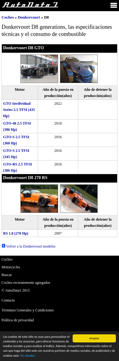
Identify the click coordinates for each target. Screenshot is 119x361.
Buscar (7, 275)
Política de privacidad (18, 320)
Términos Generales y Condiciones (28, 310)
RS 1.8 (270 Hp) (15, 233)
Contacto (8, 300)
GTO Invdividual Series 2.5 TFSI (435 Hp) (19, 109)
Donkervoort (29, 17)
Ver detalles (27, 356)
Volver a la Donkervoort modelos (29, 246)
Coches (8, 17)
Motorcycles (11, 267)
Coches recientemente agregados (26, 282)
